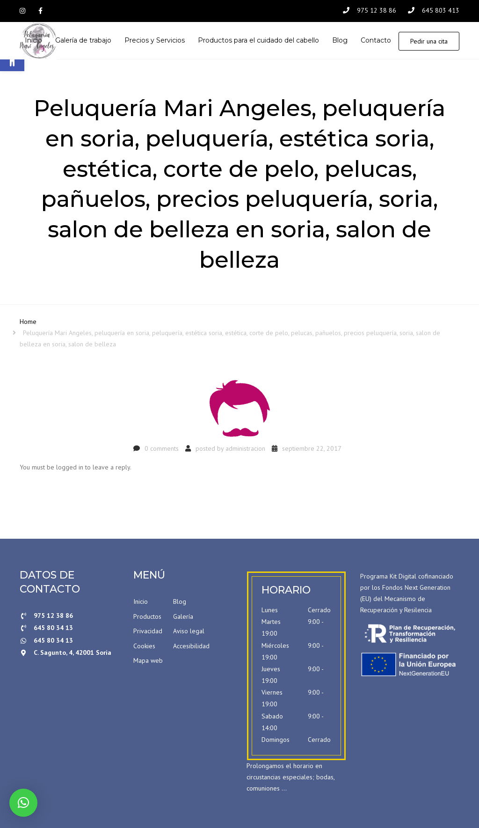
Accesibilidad (191, 646)
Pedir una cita (429, 41)
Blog (179, 601)
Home (28, 321)
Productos (147, 616)
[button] (23, 803)
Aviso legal (188, 631)
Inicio (140, 601)
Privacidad (147, 631)
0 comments (162, 448)
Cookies (144, 646)
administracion (245, 448)
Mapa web (148, 660)
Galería (183, 616)
